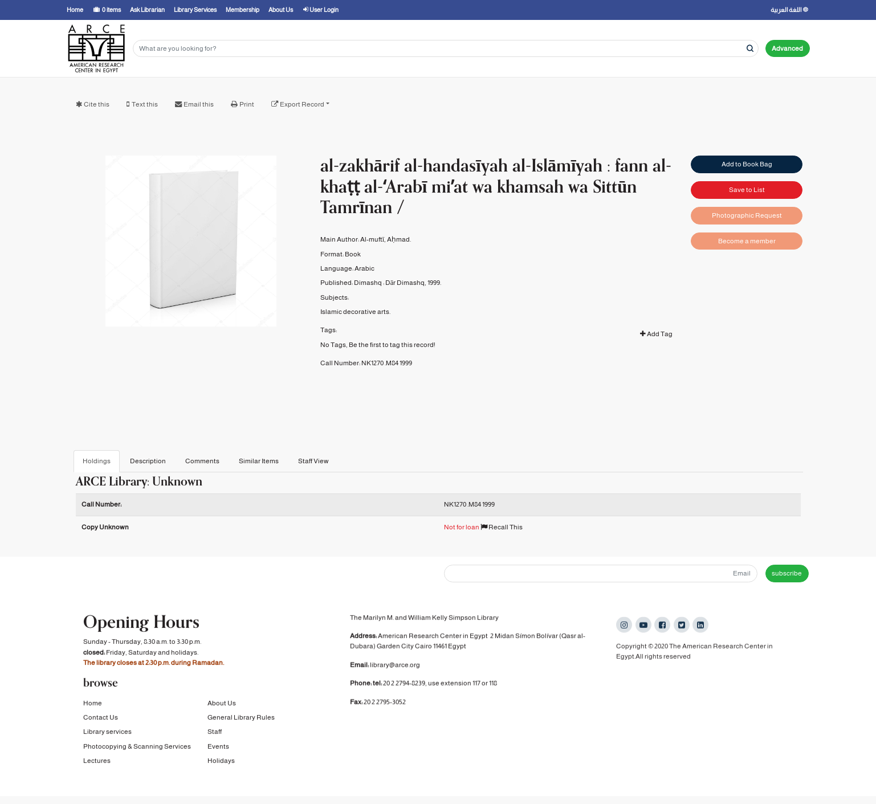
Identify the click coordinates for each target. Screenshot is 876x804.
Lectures (97, 762)
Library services (107, 733)
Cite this (96, 104)
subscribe (787, 573)
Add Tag (656, 334)
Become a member (747, 241)
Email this (199, 104)
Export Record (302, 104)
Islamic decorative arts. (355, 312)
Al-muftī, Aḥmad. (385, 239)
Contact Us (100, 719)
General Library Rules (241, 719)
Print (246, 104)
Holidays (221, 762)
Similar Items (259, 461)
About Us (221, 704)
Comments (202, 461)
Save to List (747, 190)
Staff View (313, 461)
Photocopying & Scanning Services (137, 748)
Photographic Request (747, 215)
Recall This (501, 527)
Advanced (787, 48)
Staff (214, 733)
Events (218, 748)
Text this (145, 104)
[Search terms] (446, 49)
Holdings (97, 461)
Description (148, 461)
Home (92, 704)
